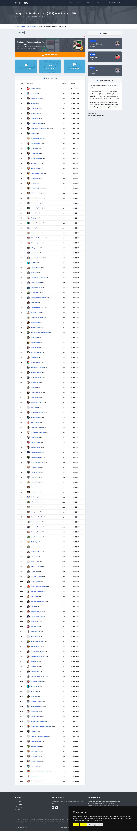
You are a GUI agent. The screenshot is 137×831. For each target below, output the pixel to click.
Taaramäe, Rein (35, 342)
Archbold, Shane (36, 716)
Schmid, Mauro (35, 362)
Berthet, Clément (36, 282)
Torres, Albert (35, 213)
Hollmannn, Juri (35, 631)
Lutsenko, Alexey (36, 372)
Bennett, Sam (35, 148)
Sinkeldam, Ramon (36, 507)
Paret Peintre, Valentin (37, 462)
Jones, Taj (34, 691)
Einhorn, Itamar (35, 203)
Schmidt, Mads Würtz (37, 412)
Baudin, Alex (34, 571)
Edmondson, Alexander (38, 277)
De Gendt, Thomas (36, 576)
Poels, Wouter (35, 477)
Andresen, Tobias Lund (37, 676)
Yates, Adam (34, 337)
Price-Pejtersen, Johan (37, 656)
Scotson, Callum (35, 267)
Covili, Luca (34, 302)
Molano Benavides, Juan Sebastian (41, 726)
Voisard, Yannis (35, 437)
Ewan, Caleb (34, 93)
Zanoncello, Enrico (36, 208)
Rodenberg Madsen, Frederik (39, 736)
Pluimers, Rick (35, 666)
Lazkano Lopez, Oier (37, 591)
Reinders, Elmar (35, 382)
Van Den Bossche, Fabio (38, 651)
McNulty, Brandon (36, 377)
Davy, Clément (35, 671)
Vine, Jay (33, 606)
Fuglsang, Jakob (36, 327)
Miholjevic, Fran (35, 756)
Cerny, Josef (34, 596)
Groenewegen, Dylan (37, 173)
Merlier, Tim (34, 88)
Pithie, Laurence (35, 751)
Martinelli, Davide (36, 312)
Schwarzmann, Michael (38, 432)
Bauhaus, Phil (35, 113)
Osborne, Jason (35, 502)
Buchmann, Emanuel (37, 427)
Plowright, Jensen (36, 198)
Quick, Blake (34, 407)
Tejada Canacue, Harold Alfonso (40, 332)
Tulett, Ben (34, 272)
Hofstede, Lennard (36, 566)
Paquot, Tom (34, 546)
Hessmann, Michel (36, 517)
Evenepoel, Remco (36, 123)
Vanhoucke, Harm (36, 242)
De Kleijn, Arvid (35, 153)
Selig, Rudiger (35, 178)
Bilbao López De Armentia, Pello (40, 128)
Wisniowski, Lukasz (37, 706)
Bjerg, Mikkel (34, 711)
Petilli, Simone (35, 347)
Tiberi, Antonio (35, 397)
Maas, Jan (34, 387)
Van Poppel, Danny (36, 158)
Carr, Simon (34, 776)
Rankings (20, 32)
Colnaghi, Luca (35, 247)
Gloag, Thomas (35, 442)
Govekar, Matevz (36, 223)
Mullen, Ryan (34, 357)
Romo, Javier (34, 766)
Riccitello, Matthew (36, 522)
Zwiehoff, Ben (35, 252)
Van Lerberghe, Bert (36, 138)
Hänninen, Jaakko (36, 531)
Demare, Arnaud (35, 228)
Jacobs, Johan (35, 686)
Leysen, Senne (35, 422)
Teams (20, 807)
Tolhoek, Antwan (36, 761)
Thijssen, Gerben (36, 193)
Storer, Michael (35, 467)
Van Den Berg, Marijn (37, 188)
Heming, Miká (35, 561)
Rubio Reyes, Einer (36, 287)
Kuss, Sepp (34, 492)
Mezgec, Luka (35, 218)
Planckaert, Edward (36, 701)
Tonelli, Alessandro (36, 536)
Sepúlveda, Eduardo (37, 317)
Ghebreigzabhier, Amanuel (39, 586)
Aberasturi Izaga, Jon (37, 307)
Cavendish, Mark (36, 98)
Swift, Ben (34, 262)
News (19, 809)
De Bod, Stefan (35, 292)
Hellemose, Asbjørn (36, 402)
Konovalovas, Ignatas (37, 641)
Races (23, 26)
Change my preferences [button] (95, 824)
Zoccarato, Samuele (37, 452)
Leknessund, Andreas (37, 367)
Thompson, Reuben (36, 457)
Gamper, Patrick (35, 646)
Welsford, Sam (35, 163)
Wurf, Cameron (35, 746)
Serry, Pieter (34, 696)
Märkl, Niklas (34, 621)
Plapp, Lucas (34, 118)
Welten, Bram (35, 661)
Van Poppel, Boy (35, 497)
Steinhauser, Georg (36, 392)
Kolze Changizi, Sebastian (38, 721)
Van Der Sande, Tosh (37, 616)
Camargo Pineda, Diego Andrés (40, 771)
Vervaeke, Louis (35, 781)
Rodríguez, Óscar (36, 472)
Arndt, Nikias (34, 108)
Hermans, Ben (35, 626)
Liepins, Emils (35, 168)
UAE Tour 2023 (31, 26)
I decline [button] (83, 824)
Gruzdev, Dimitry (36, 741)
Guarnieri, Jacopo (36, 352)
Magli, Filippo (35, 541)
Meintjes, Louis (35, 322)
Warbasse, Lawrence (37, 257)
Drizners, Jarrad (35, 143)
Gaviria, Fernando (36, 232)
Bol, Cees (33, 133)
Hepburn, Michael (36, 611)
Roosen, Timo (35, 482)
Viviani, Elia (34, 183)
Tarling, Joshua (35, 512)
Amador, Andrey (35, 447)
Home (17, 26)
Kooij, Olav (34, 103)
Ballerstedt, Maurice (37, 681)
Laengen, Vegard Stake (37, 601)
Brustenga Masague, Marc (38, 297)
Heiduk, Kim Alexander (37, 237)
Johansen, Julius (36, 417)
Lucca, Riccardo (35, 636)
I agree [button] (76, 824)
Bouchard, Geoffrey (36, 526)
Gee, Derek (34, 487)
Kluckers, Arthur (35, 551)
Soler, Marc (34, 731)
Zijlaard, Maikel (35, 581)
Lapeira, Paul (34, 556)
